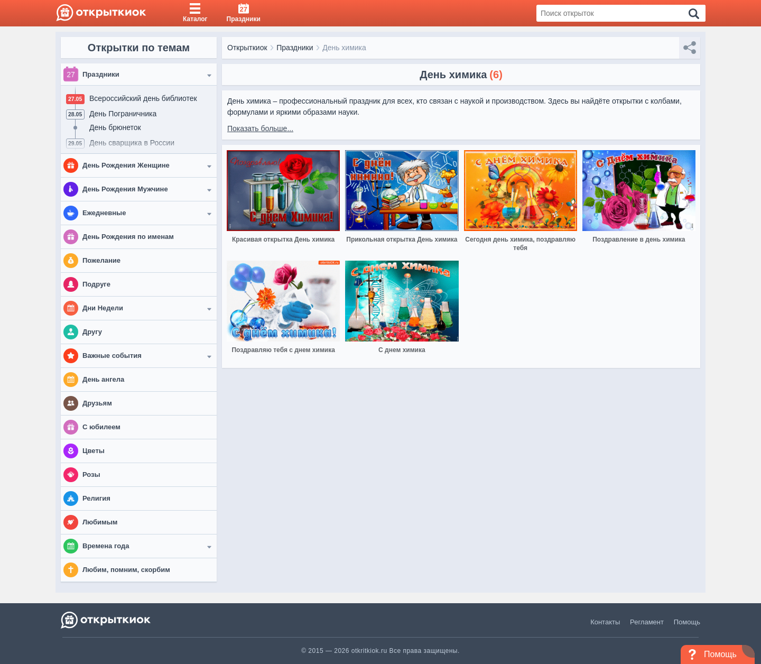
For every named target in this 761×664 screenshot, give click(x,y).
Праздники (294, 47)
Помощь (687, 622)
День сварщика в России (131, 143)
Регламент (647, 622)
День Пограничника (122, 113)
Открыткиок (247, 47)
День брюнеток (115, 127)
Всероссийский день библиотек (143, 98)
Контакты (605, 622)
